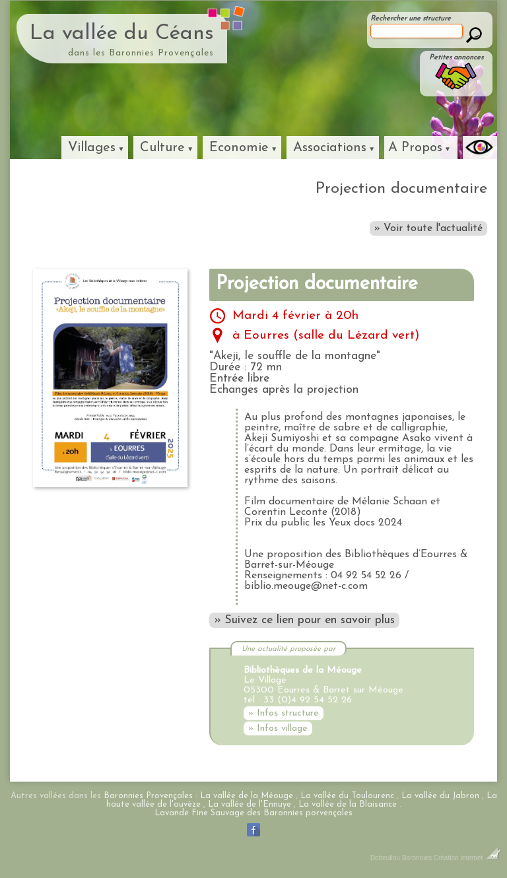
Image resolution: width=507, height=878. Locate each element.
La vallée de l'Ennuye (249, 804)
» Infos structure (283, 713)
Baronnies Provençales (148, 796)
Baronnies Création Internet (451, 857)
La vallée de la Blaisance (347, 804)
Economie (239, 147)
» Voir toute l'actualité (428, 228)
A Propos (415, 147)
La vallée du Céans (122, 33)
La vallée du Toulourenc (347, 796)
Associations (329, 147)
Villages (92, 147)
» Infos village (278, 728)
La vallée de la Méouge (246, 796)
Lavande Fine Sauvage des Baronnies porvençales (253, 813)
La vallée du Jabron (440, 796)
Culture (162, 147)
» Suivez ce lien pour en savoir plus (304, 620)
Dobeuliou (385, 857)
